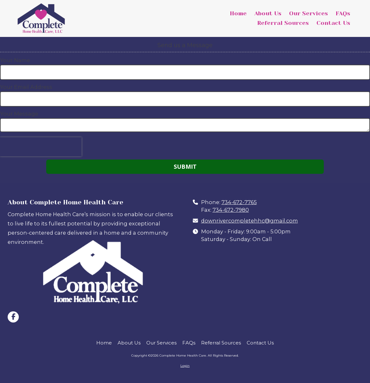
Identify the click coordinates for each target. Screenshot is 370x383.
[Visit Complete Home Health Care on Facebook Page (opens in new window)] (13, 317)
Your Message (19, 113)
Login (185, 366)
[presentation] (41, 146)
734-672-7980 (231, 210)
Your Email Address (26, 87)
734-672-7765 (239, 202)
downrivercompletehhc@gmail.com (249, 220)
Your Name (15, 60)
